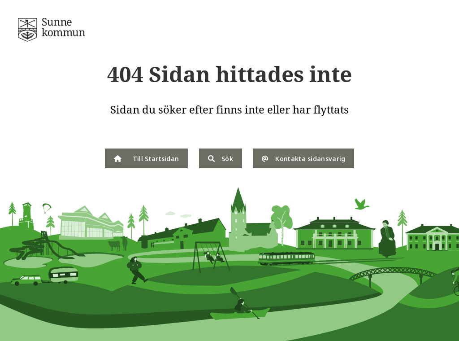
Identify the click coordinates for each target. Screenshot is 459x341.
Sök (220, 158)
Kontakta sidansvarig (303, 158)
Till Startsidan (146, 158)
